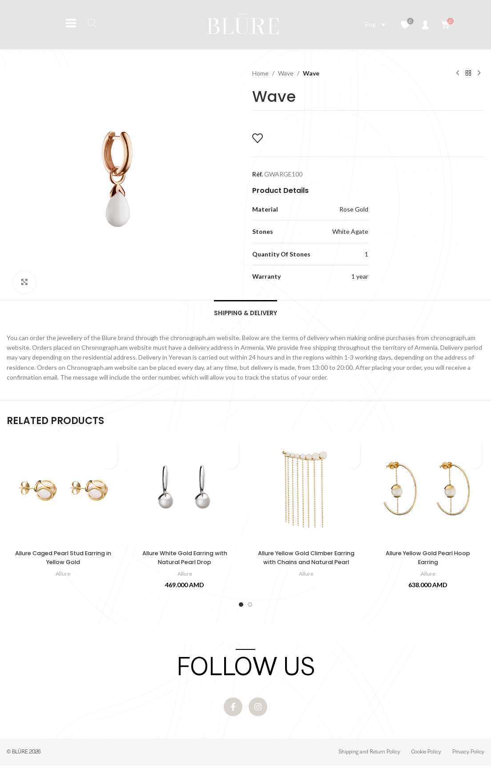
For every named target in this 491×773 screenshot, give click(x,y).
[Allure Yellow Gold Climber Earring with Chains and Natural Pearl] (306, 492)
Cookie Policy (426, 759)
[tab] (245, 313)
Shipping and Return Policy (369, 759)
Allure (63, 576)
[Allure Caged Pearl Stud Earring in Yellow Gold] (63, 492)
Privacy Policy (468, 759)
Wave (286, 73)
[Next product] (479, 73)
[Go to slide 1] (241, 607)
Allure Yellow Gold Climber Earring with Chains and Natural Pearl (306, 565)
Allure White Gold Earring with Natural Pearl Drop (185, 561)
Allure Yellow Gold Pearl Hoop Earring (427, 561)
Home (260, 73)
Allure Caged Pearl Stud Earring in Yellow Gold (63, 561)
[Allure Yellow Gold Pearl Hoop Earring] (427, 492)
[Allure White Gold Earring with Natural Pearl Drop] (185, 492)
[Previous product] (457, 73)
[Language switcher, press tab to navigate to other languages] (375, 24)
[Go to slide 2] (250, 607)
